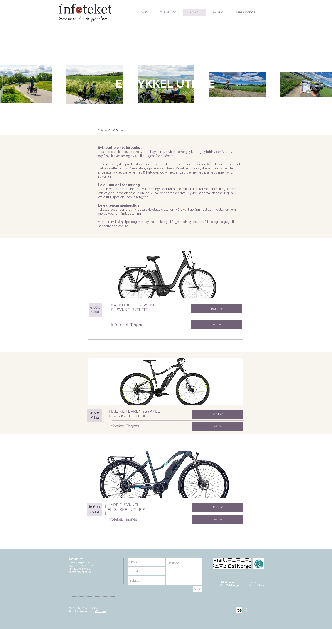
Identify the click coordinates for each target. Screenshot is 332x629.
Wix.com (100, 611)
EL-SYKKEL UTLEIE (127, 416)
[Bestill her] (216, 308)
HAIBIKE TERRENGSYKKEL (134, 411)
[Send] (197, 589)
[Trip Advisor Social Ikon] (239, 610)
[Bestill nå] (217, 414)
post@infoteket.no (80, 572)
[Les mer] (216, 324)
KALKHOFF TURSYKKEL (134, 305)
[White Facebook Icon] (246, 610)
